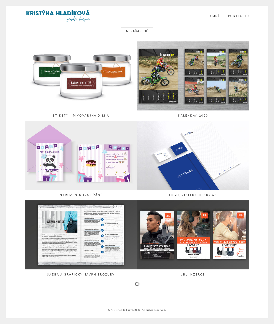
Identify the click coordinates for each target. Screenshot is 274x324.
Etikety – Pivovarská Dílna (81, 115)
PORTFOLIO (238, 15)
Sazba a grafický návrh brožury (81, 274)
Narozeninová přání (81, 195)
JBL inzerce (193, 274)
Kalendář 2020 (193, 115)
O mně (214, 15)
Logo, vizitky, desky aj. (193, 195)
